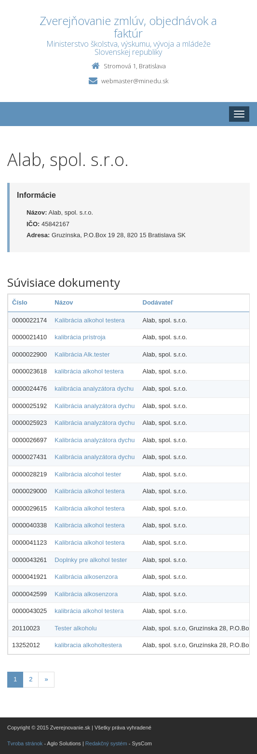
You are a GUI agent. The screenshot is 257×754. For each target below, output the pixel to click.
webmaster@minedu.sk (134, 81)
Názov (63, 302)
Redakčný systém (106, 743)
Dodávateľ (158, 302)
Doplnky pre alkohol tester (90, 559)
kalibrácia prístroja (80, 337)
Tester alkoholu (75, 628)
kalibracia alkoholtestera (88, 645)
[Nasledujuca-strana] (46, 680)
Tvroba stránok (24, 743)
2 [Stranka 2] (30, 679)
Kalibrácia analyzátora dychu (94, 405)
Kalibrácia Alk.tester (81, 354)
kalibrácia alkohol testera (88, 371)
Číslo (19, 302)
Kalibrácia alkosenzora (86, 576)
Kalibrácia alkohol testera (89, 320)
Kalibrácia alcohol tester (87, 474)
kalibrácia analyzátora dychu (94, 388)
